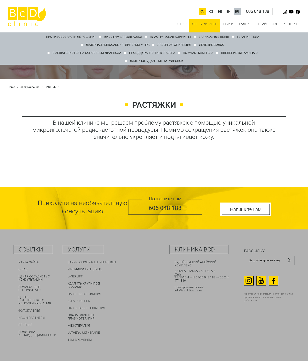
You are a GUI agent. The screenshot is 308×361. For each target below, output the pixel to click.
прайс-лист (268, 24)
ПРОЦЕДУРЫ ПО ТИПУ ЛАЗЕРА (152, 53)
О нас (181, 24)
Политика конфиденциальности (37, 333)
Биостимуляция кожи (123, 37)
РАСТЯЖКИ (52, 86)
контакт (290, 24)
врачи (228, 24)
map (177, 274)
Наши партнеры (31, 318)
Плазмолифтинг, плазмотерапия (81, 316)
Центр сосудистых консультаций (34, 277)
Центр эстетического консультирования (34, 300)
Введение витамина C (239, 53)
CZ (211, 11)
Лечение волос (211, 45)
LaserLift (75, 276)
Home (11, 86)
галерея (245, 24)
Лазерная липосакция (86, 308)
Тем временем (80, 340)
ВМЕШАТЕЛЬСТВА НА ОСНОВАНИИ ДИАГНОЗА (86, 53)
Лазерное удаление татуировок (156, 61)
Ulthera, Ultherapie (84, 332)
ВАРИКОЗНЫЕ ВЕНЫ (214, 37)
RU (237, 11)
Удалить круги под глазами (84, 285)
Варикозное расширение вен (92, 262)
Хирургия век (79, 301)
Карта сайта (28, 262)
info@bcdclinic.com (188, 290)
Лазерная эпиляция (174, 45)
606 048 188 (257, 11)
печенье (25, 325)
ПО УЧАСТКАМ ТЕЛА (198, 53)
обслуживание (204, 24)
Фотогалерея (29, 310)
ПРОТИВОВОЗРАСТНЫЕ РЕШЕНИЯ (71, 37)
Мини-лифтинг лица (85, 269)
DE (220, 11)
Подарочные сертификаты (29, 288)
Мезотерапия (79, 325)
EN (228, 11)
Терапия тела (248, 37)
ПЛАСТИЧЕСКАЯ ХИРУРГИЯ (170, 37)
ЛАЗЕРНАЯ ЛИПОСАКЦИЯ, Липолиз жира (117, 45)
